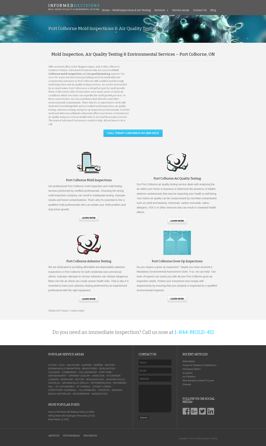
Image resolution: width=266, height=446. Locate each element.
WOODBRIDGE (81, 393)
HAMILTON (98, 375)
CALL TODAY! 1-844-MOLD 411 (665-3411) (132, 133)
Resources (90, 436)
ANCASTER (73, 365)
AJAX (62, 365)
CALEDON (54, 372)
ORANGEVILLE (70, 382)
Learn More (89, 218)
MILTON (79, 379)
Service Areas (180, 10)
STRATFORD (55, 390)
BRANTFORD (89, 368)
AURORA (87, 365)
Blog (213, 10)
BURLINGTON (107, 368)
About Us (53, 436)
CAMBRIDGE (69, 372)
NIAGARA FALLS (115, 379)
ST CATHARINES (64, 386)
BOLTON (109, 365)
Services (159, 10)
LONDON (53, 379)
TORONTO (104, 390)
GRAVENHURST (57, 375)
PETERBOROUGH (101, 382)
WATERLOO (64, 393)
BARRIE (98, 365)
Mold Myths (189, 361)
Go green (188, 373)
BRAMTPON (73, 368)
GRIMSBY (74, 375)
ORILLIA (84, 382)
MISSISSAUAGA (95, 379)
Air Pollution (189, 376)
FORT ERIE (105, 372)
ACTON (52, 365)
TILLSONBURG (87, 390)
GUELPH (85, 375)
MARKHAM (67, 379)
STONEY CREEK (101, 386)
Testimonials (71, 436)
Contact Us (200, 10)
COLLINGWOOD (88, 372)
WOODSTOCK (100, 393)
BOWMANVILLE (57, 368)
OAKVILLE (54, 382)
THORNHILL (70, 390)
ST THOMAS (83, 386)
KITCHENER (113, 375)
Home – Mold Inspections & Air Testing (126, 10)
